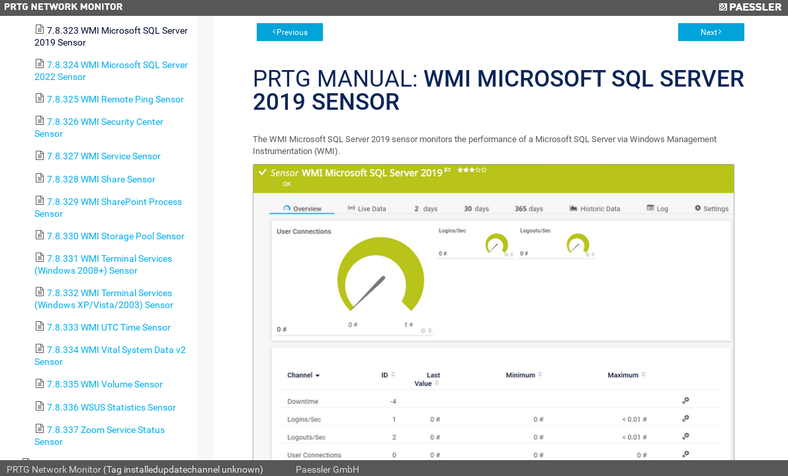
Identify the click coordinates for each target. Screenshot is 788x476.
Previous (292, 32)
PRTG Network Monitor (54, 469)
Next (709, 32)
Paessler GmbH (327, 469)
